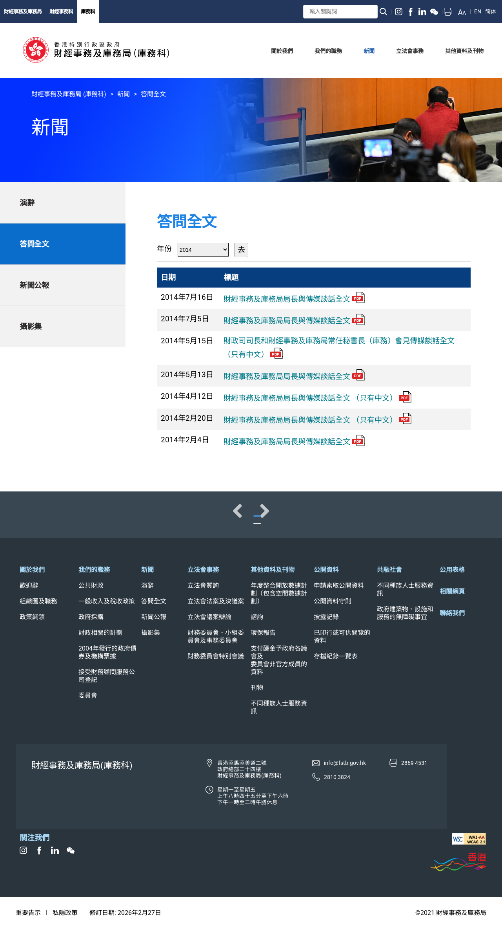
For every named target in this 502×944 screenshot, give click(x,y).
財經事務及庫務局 (23, 12)
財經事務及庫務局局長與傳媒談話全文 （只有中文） (317, 398)
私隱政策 (65, 928)
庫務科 (88, 12)
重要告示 (28, 928)
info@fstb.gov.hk (345, 778)
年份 (164, 248)
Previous (31, 518)
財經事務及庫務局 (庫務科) (68, 94)
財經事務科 (61, 12)
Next (470, 518)
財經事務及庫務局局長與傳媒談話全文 (294, 299)
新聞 (123, 94)
